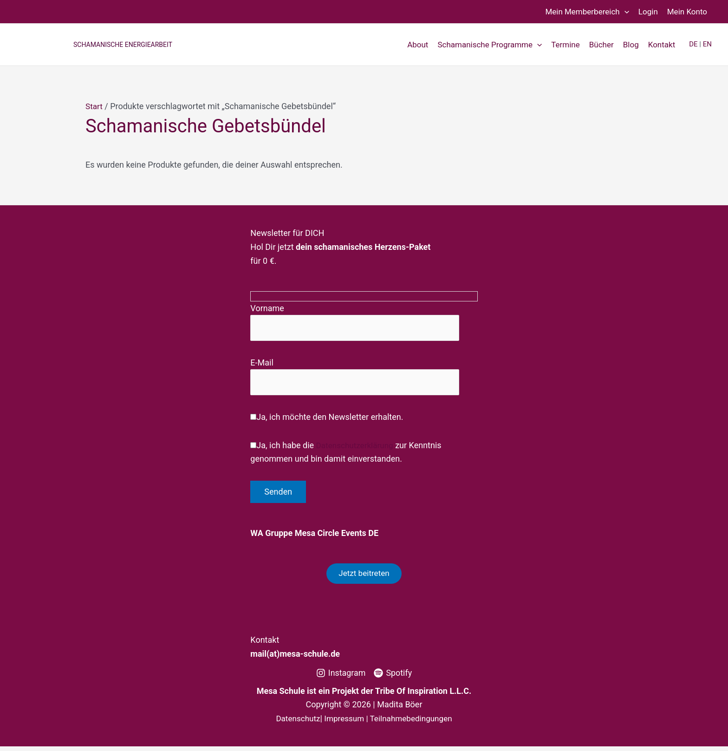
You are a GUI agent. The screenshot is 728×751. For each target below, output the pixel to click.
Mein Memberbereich (587, 12)
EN (707, 44)
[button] (624, 12)
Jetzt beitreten (363, 577)
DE (693, 44)
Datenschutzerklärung (356, 448)
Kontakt (662, 44)
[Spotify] (393, 677)
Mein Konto (687, 11)
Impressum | (346, 723)
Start (94, 106)
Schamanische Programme (489, 44)
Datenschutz (294, 723)
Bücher (601, 44)
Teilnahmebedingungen (413, 723)
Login (648, 11)
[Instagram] (340, 677)
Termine (565, 44)
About (417, 44)
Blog (631, 44)
